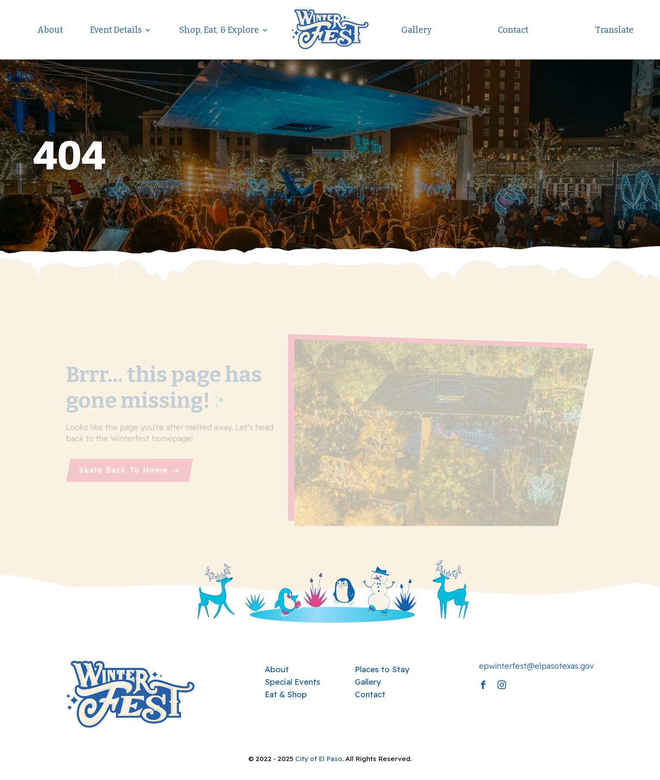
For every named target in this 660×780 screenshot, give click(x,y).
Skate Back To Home (123, 474)
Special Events (292, 682)
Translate (614, 30)
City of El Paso (318, 758)
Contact (513, 30)
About (50, 30)
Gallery (416, 30)
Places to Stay (382, 669)
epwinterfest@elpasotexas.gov (536, 666)
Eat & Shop (286, 694)
